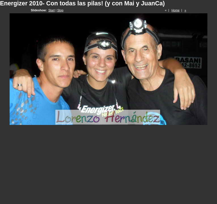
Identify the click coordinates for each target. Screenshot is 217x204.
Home (175, 10)
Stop (60, 10)
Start (51, 10)
